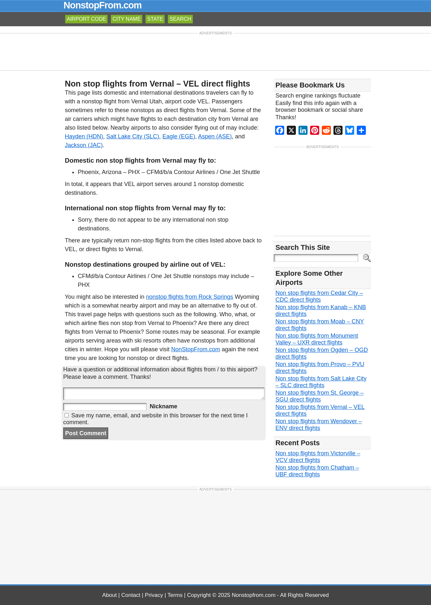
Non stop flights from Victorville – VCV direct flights (317, 456)
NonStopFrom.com (195, 349)
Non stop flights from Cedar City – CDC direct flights (319, 296)
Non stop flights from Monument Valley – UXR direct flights (316, 339)
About (109, 595)
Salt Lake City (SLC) (132, 136)
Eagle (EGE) (178, 136)
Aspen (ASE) (215, 136)
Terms (175, 595)
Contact (130, 595)
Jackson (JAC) (84, 145)
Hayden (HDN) (84, 136)
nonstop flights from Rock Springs (189, 297)
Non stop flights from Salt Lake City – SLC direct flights (321, 382)
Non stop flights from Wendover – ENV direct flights (318, 424)
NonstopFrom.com (103, 5)
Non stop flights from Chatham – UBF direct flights (317, 471)
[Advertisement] (215, 51)
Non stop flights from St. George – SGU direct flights (319, 396)
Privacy (154, 595)
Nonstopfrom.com (253, 595)
